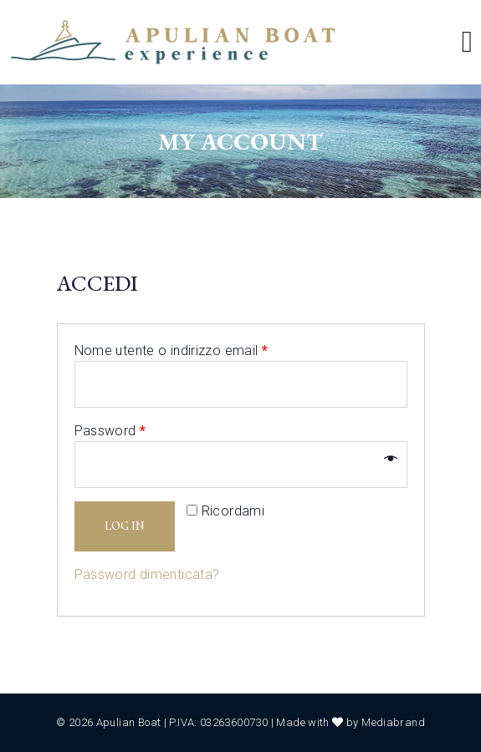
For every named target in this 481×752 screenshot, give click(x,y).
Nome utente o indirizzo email (171, 350)
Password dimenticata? (147, 574)
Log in (125, 526)
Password (110, 431)
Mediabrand (393, 722)
